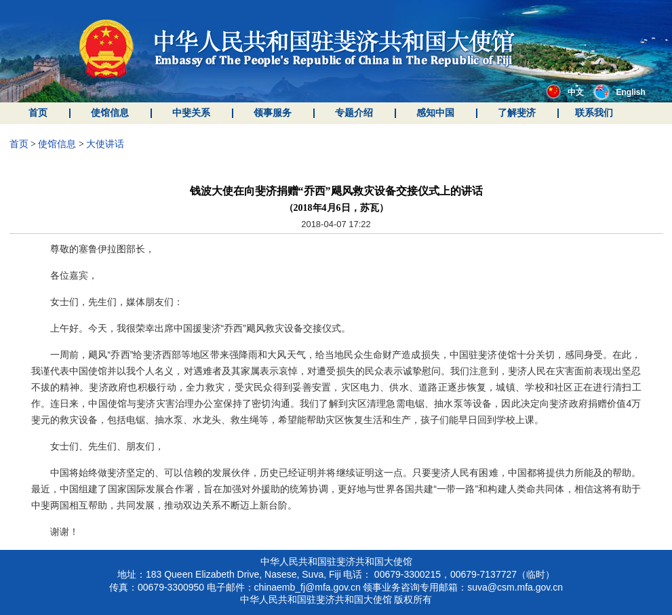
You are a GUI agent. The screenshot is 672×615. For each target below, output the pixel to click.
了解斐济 (517, 113)
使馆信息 (110, 113)
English (619, 92)
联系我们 (594, 113)
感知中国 (435, 113)
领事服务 (273, 113)
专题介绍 (354, 113)
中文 (565, 92)
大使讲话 (105, 144)
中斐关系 (191, 113)
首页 (37, 113)
